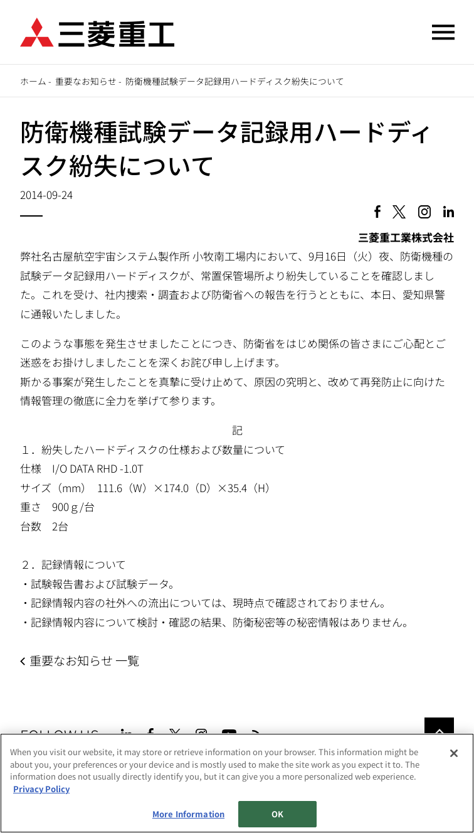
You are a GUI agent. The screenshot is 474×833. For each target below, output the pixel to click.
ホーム (33, 81)
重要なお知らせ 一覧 (84, 660)
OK (277, 814)
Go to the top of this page (439, 732)
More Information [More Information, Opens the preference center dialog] (188, 814)
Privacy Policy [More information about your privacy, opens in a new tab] (41, 789)
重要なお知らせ (86, 81)
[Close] (454, 753)
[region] (237, 783)
